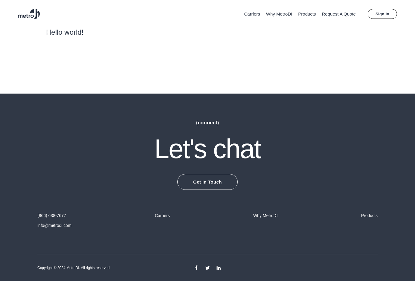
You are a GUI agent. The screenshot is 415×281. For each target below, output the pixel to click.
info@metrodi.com (54, 225)
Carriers (252, 13)
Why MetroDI (279, 13)
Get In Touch (207, 181)
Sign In (382, 14)
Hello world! (64, 32)
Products (307, 13)
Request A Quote (339, 13)
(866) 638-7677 (51, 215)
